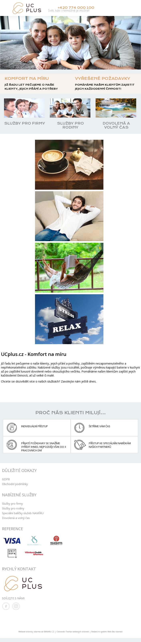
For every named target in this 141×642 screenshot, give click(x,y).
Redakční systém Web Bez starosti (107, 631)
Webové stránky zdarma (29, 631)
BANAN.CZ (49, 631)
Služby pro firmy (12, 503)
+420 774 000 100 (76, 8)
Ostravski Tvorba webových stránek (72, 631)
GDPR (6, 479)
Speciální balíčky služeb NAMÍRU (23, 513)
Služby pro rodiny (13, 508)
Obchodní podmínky (15, 484)
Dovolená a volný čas (16, 518)
